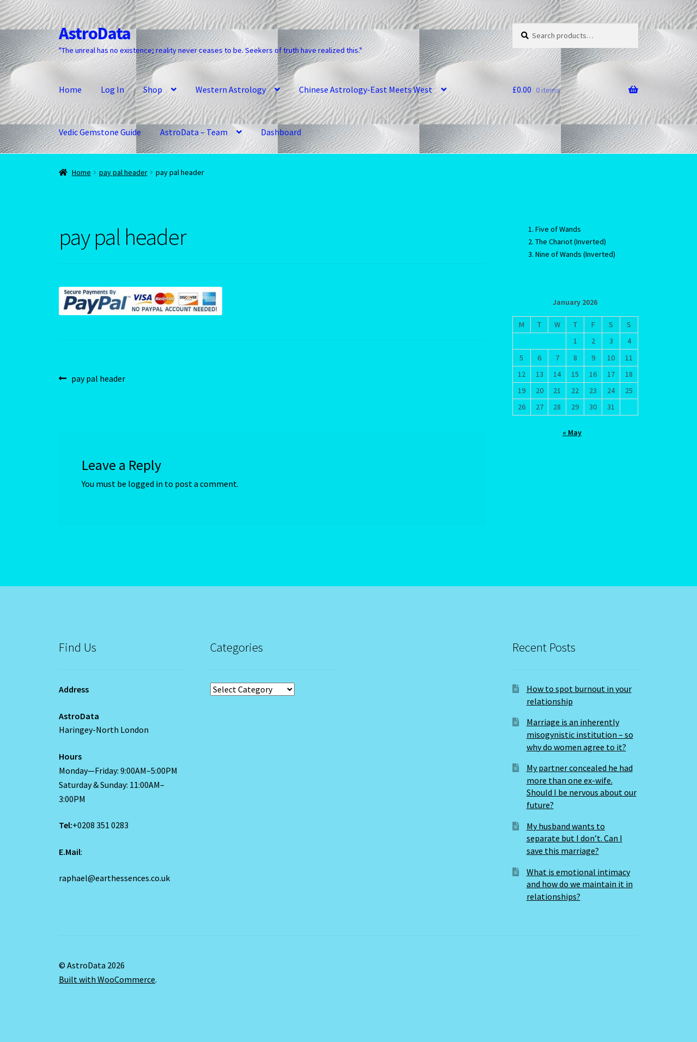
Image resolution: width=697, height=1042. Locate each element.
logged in (145, 483)
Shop (152, 89)
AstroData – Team (194, 132)
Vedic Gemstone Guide (100, 132)
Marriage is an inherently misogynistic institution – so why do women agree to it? (580, 734)
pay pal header (123, 172)
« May (572, 432)
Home (70, 89)
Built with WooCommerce (107, 979)
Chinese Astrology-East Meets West (365, 89)
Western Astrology (230, 89)
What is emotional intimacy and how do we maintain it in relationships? (580, 884)
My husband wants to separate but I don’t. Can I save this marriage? (574, 838)
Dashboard (281, 132)
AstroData (95, 33)
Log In (112, 89)
